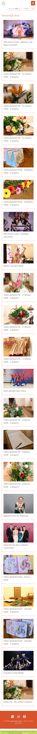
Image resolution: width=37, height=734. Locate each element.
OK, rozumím (26, 733)
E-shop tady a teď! (15, 721)
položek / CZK (14, 8)
